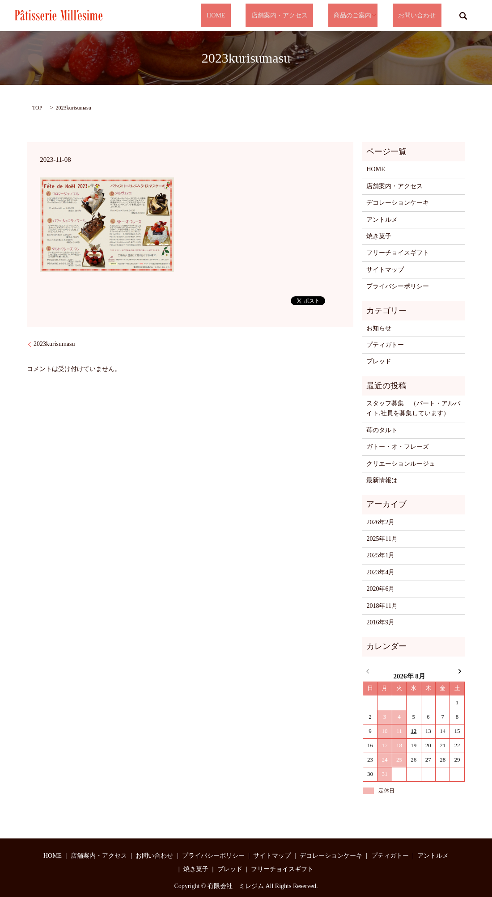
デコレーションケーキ (397, 202)
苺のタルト (382, 430)
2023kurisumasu (54, 344)
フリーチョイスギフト (397, 252)
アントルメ (382, 219)
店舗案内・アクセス (301, 16)
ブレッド (378, 361)
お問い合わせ (422, 16)
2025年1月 (380, 555)
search (463, 15)
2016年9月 (380, 622)
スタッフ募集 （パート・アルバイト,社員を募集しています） (413, 408)
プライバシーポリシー (397, 286)
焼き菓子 (378, 236)
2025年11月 (381, 538)
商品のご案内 (363, 16)
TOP (37, 108)
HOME (249, 16)
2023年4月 (380, 572)
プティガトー (385, 344)
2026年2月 (380, 522)
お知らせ (378, 328)
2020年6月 (380, 588)
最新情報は (382, 480)
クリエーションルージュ (400, 463)
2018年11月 (381, 605)
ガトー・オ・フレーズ (397, 446)
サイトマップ (385, 269)
